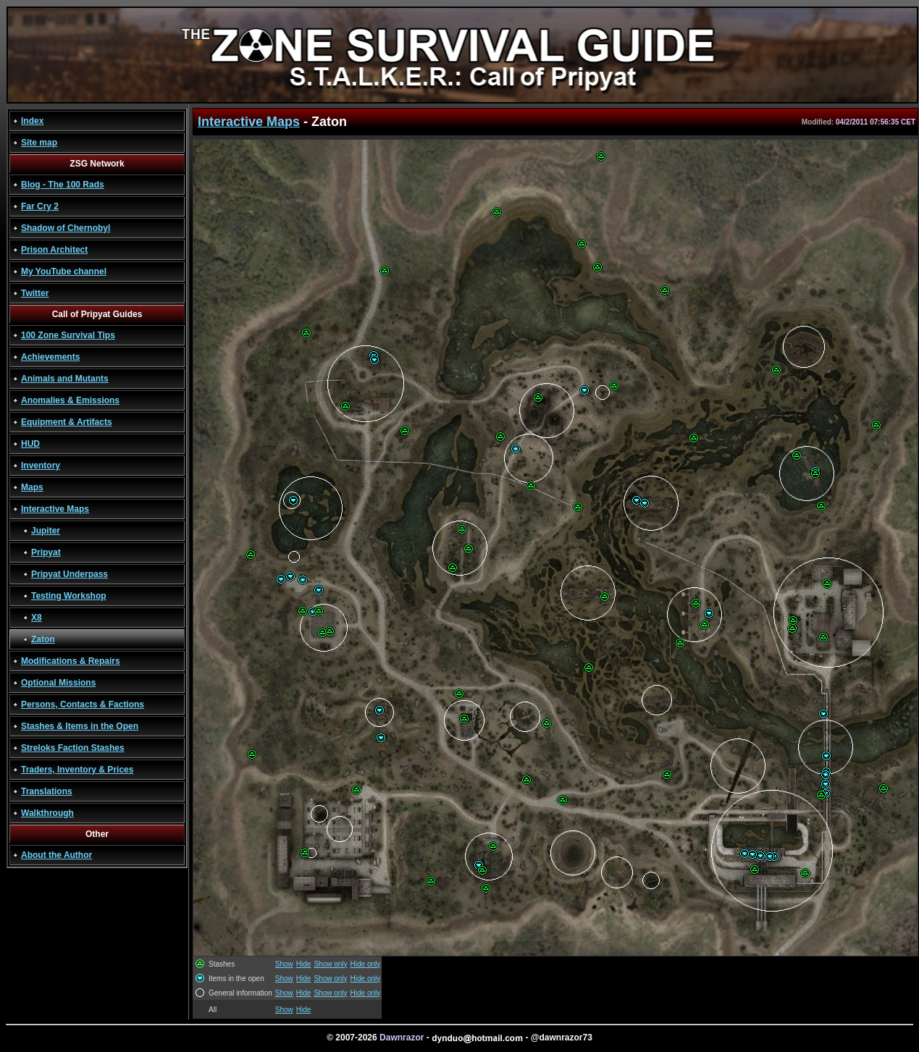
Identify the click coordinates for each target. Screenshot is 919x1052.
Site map (39, 143)
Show (284, 964)
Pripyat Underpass (69, 574)
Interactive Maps (55, 509)
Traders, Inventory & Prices (77, 770)
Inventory (40, 465)
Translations (46, 791)
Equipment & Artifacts (66, 422)
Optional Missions (58, 683)
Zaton (43, 639)
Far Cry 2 (40, 206)
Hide (303, 964)
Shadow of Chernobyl (65, 228)
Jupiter (45, 531)
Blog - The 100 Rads (62, 185)
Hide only (366, 964)
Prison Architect (54, 250)
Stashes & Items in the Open (79, 726)
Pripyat (46, 552)
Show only (330, 964)
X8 (36, 618)
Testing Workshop (68, 596)
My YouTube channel (63, 271)
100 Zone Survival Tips (68, 335)
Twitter (35, 293)
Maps (32, 487)
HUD (30, 444)
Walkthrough (47, 813)
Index (32, 121)
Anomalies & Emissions (70, 400)
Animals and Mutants (65, 379)
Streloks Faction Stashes (73, 748)
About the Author (56, 855)
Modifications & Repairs (70, 661)
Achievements (50, 357)
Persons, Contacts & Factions (82, 704)
